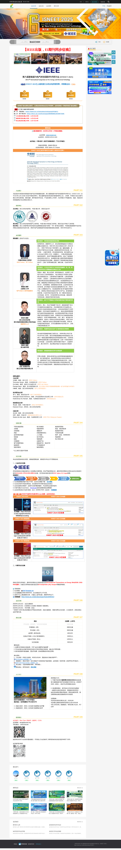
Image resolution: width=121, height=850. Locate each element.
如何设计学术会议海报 (55, 831)
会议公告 (41, 6)
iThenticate (33, 488)
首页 (81, 1)
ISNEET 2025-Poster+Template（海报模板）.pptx (26, 662)
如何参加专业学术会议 (55, 825)
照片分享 (56, 6)
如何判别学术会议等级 (19, 831)
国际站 (87, 1)
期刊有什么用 (16, 825)
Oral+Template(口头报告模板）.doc (23, 659)
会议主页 (33, 6)
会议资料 (48, 6)
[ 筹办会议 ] (38, 844)
